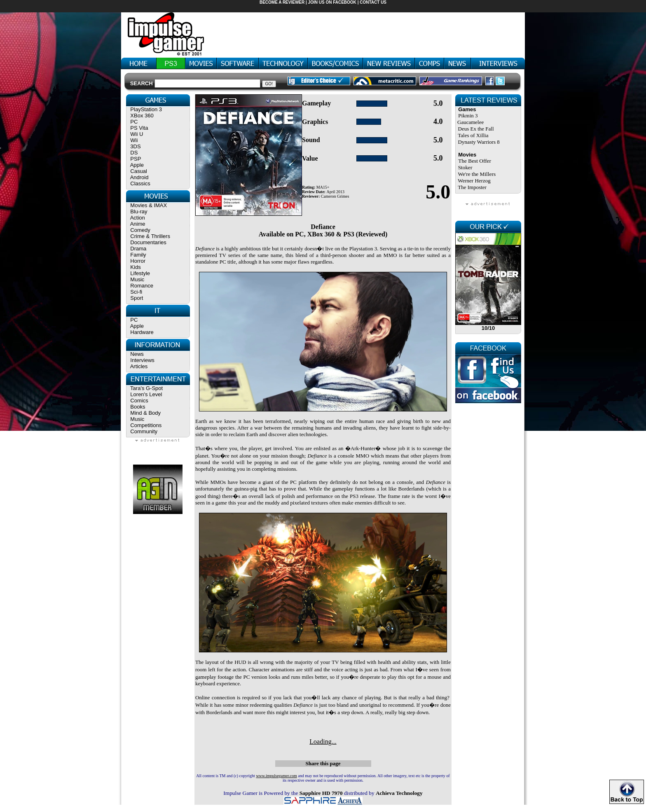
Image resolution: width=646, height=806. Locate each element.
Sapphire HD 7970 (321, 793)
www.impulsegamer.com (276, 775)
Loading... (322, 741)
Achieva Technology (399, 793)
